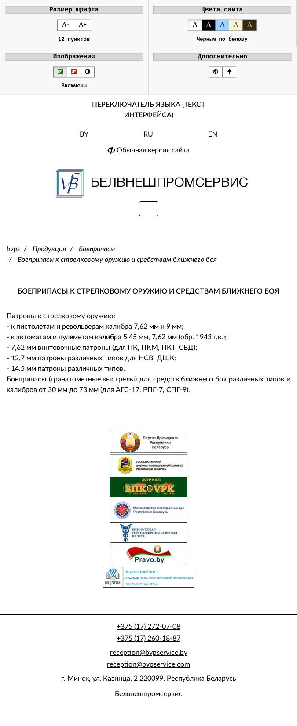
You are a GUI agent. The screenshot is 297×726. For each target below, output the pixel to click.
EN (212, 140)
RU (148, 140)
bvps (13, 254)
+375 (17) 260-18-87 (148, 644)
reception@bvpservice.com (148, 670)
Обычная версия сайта (149, 156)
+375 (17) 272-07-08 (148, 632)
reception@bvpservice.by (148, 658)
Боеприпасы (97, 254)
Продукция (49, 254)
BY (84, 140)
